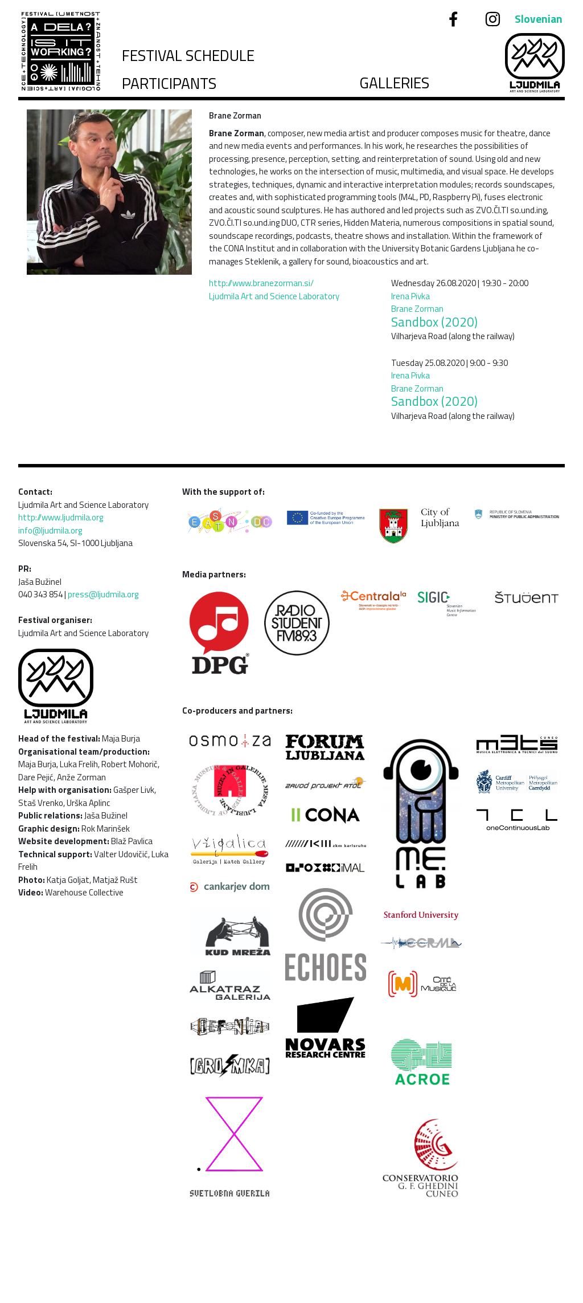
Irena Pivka (410, 296)
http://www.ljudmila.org (60, 517)
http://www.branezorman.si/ (261, 283)
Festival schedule (188, 55)
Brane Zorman (417, 308)
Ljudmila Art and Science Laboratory (274, 296)
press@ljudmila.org (103, 594)
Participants (169, 83)
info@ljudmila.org (50, 530)
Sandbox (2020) (434, 322)
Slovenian (539, 19)
